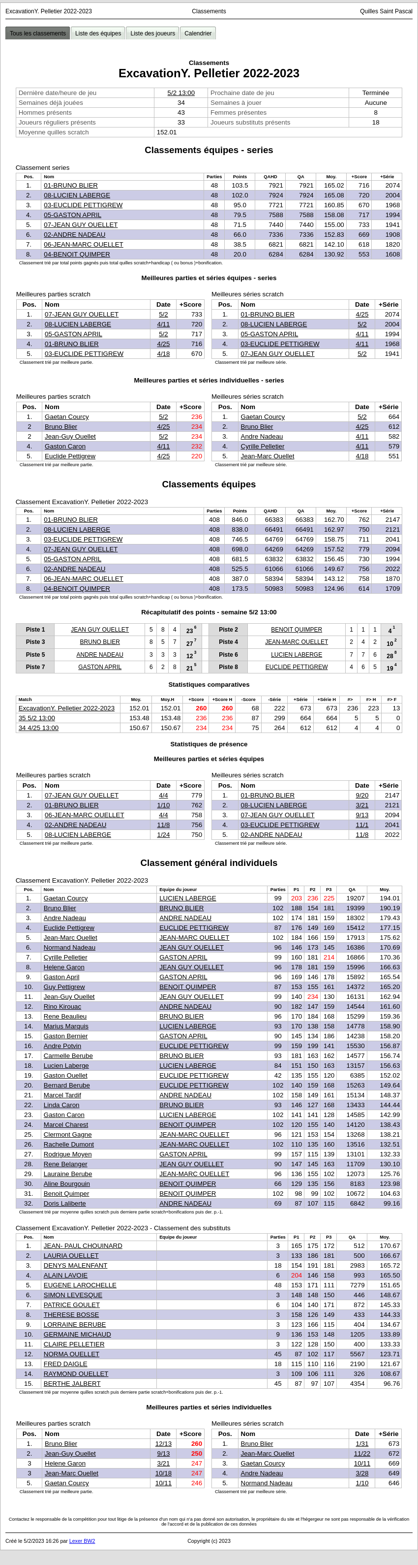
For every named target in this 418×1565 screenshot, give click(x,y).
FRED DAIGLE (66, 1364)
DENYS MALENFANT (76, 1265)
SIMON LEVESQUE (73, 1295)
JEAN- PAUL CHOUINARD (83, 1245)
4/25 (163, 344)
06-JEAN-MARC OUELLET (83, 244)
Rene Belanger (66, 1164)
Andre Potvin (62, 1046)
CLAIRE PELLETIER (74, 1344)
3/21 (362, 805)
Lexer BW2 (82, 1541)
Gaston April (62, 977)
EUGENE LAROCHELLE (80, 1285)
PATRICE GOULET (72, 1305)
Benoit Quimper (67, 1193)
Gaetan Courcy (67, 416)
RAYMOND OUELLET (76, 1373)
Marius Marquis (66, 1026)
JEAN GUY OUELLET (100, 629)
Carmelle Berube (68, 1055)
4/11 (163, 324)
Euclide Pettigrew (70, 456)
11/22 (362, 1453)
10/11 (163, 1483)
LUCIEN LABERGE (296, 654)
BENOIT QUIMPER (296, 629)
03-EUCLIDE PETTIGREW (83, 205)
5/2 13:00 (181, 92)
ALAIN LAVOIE (66, 1275)
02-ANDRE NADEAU (74, 234)
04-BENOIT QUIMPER (77, 254)
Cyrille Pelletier (263, 446)
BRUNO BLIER (100, 642)
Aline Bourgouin (67, 1183)
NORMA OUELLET (71, 1354)
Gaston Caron (65, 446)
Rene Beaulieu (65, 1016)
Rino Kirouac (62, 1006)
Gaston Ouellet (66, 1075)
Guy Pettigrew (64, 986)
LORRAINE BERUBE (75, 1324)
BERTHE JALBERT (72, 1383)
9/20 (362, 795)
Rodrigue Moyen (68, 1154)
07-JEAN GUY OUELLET (81, 224)
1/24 (163, 834)
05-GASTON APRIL (72, 215)
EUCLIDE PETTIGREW (297, 667)
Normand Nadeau (69, 947)
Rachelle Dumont (69, 1144)
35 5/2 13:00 (37, 718)
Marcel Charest (66, 1124)
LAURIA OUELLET (71, 1255)
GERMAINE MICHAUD (77, 1334)
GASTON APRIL (99, 667)
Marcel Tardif (62, 1095)
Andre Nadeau (262, 436)
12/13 (163, 1443)
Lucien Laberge (66, 1065)
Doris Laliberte (65, 1203)
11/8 (163, 825)
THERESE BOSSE (71, 1314)
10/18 (163, 1473)
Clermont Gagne (68, 1134)
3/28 (362, 1473)
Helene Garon (64, 967)
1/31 (362, 1443)
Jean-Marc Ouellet (268, 456)
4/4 (163, 795)
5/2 (163, 314)
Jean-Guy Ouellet (70, 436)
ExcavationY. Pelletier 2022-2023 (67, 708)
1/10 (163, 805)
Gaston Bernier (66, 1036)
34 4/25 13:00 (39, 728)
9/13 (362, 815)
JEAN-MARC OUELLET (296, 642)
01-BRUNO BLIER (71, 185)
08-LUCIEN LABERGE (77, 195)
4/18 (163, 353)
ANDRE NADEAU (100, 654)
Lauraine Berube (68, 1174)
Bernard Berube (67, 1085)
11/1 (362, 825)
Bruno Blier (61, 426)
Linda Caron (62, 1105)
